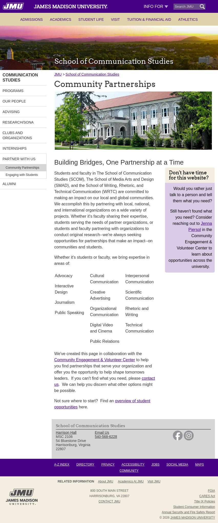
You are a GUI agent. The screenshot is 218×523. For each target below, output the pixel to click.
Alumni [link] (9, 184)
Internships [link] (15, 148)
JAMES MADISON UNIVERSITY (192, 517)
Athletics (188, 19)
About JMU (105, 481)
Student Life (91, 19)
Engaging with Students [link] (22, 175)
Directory (85, 464)
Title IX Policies (204, 501)
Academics (60, 19)
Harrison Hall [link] (66, 432)
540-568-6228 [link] (106, 437)
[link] (178, 439)
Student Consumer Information (194, 507)
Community (128, 470)
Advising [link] (11, 112)
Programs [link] (13, 91)
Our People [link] (14, 101)
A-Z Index (61, 464)
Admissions (31, 19)
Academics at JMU (131, 481)
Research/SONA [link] (18, 122)
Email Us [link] (102, 432)
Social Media (177, 464)
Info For (156, 6)
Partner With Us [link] (19, 159)
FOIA (211, 490)
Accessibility (133, 464)
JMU (58, 74)
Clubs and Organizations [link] (17, 135)
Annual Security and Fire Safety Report (188, 512)
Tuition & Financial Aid (149, 19)
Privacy (108, 464)
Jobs (155, 464)
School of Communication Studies (92, 74)
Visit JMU (153, 481)
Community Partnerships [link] (22, 167)
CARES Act (207, 496)
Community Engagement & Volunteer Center (94, 360)
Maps (199, 464)
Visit (115, 19)
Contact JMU (109, 501)
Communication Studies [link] (20, 77)
